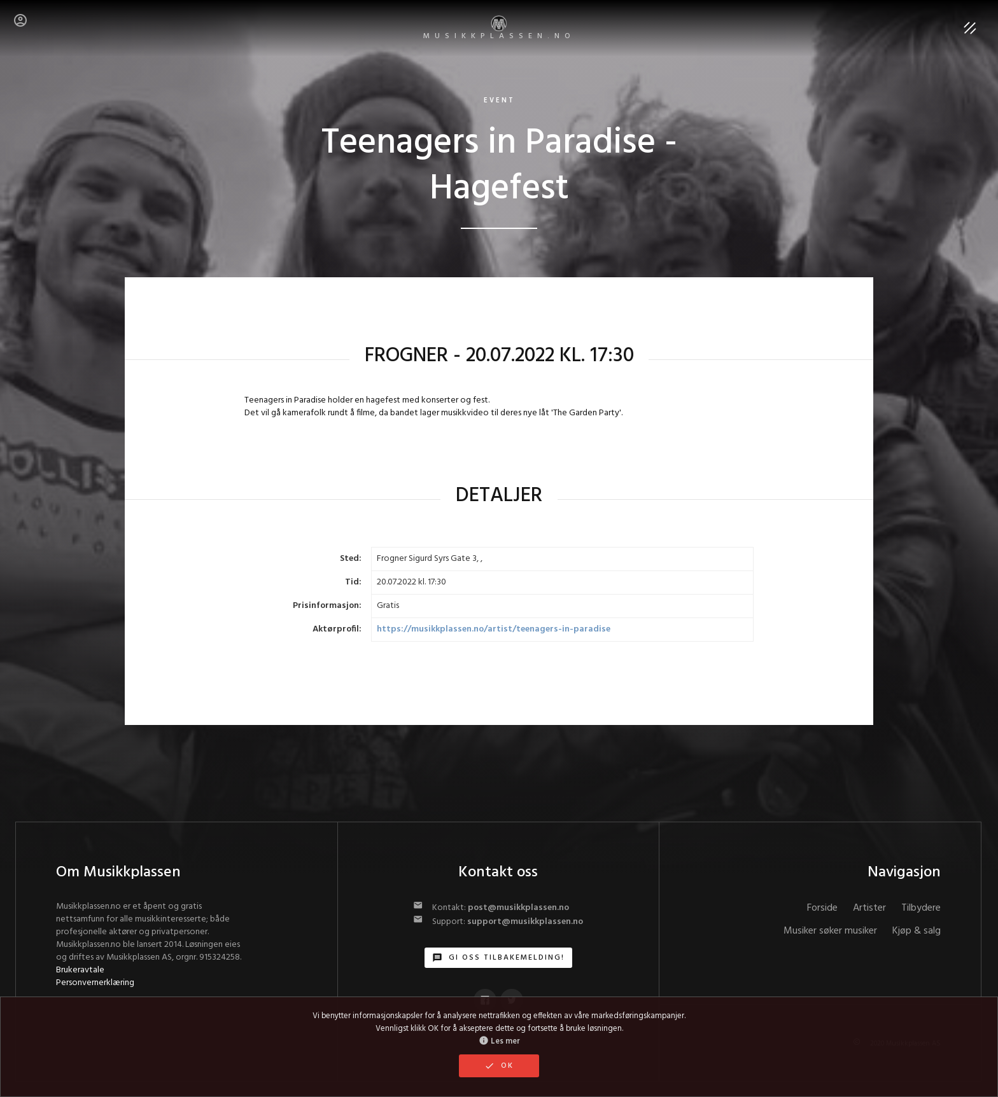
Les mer (499, 1041)
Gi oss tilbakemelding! (498, 957)
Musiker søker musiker (830, 931)
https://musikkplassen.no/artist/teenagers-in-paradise (493, 629)
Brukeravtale (80, 970)
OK (499, 1065)
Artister (869, 908)
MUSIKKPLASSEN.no (499, 29)
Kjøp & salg (916, 931)
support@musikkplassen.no (525, 921)
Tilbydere (921, 908)
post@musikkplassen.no (518, 907)
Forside (822, 908)
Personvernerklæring (95, 983)
